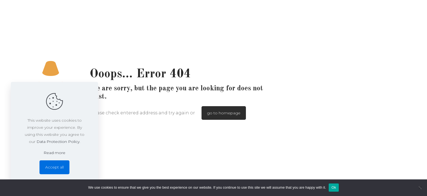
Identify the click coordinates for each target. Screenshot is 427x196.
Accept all (54, 167)
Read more (54, 152)
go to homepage (223, 113)
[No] (420, 187)
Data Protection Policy (58, 141)
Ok (333, 187)
